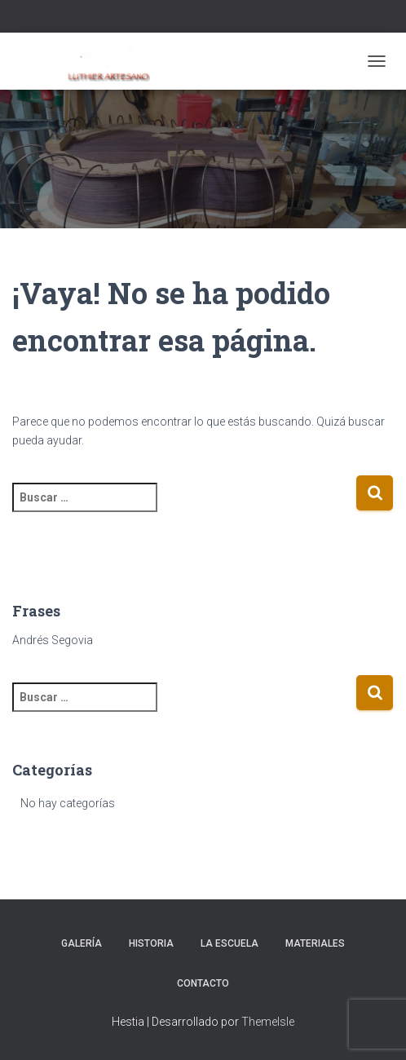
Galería (81, 943)
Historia (151, 943)
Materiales (315, 943)
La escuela (229, 943)
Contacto (203, 983)
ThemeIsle (267, 1021)
